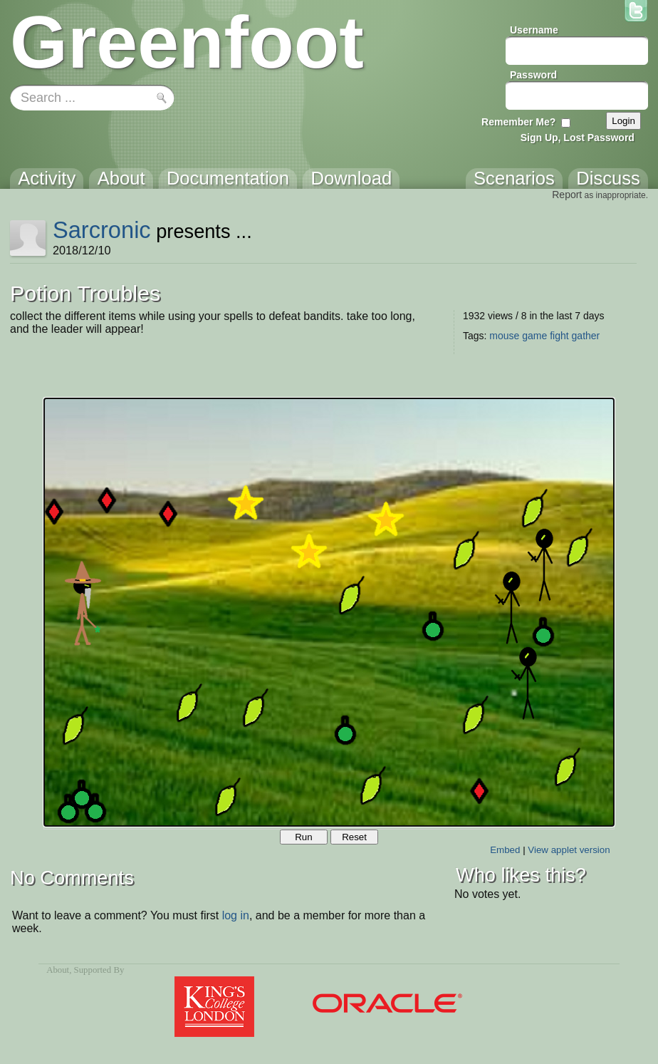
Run (303, 837)
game (534, 335)
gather (586, 335)
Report (567, 194)
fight (559, 335)
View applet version (569, 850)
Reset (354, 837)
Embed (505, 850)
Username (534, 30)
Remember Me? (518, 122)
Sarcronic (102, 230)
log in (235, 915)
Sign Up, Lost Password (577, 137)
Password (533, 75)
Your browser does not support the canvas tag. (329, 612)
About (57, 970)
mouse (504, 335)
